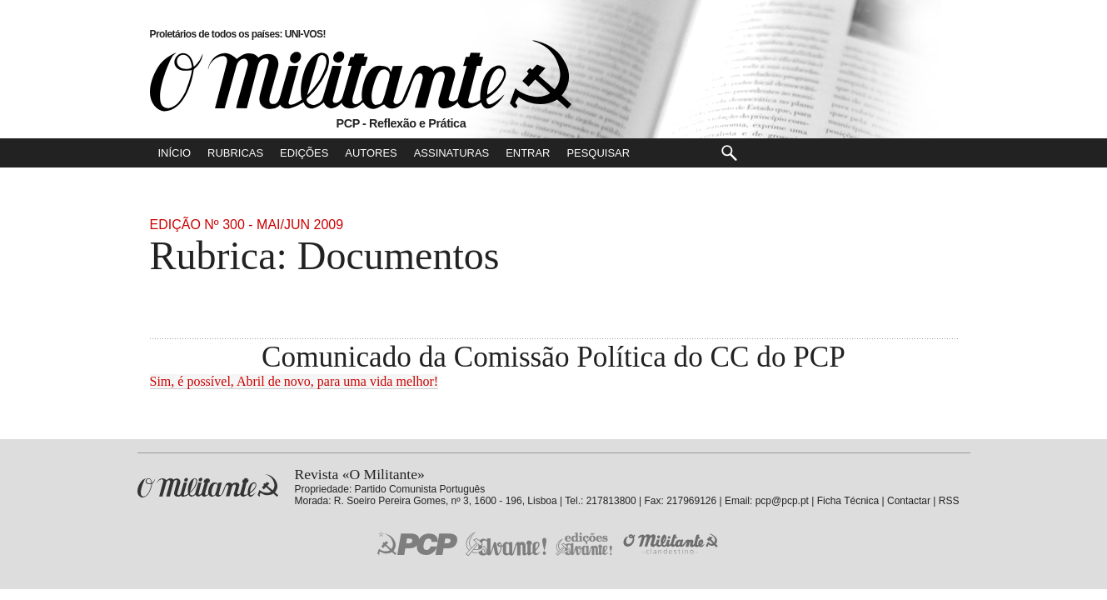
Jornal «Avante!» (506, 544)
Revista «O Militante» (207, 486)
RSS (949, 501)
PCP (417, 543)
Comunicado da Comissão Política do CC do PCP (553, 357)
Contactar (908, 501)
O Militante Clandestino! (672, 544)
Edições (304, 153)
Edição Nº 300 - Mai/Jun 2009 (247, 225)
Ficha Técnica (848, 501)
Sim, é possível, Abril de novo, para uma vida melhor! (294, 381)
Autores (370, 153)
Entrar (528, 153)
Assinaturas (451, 153)
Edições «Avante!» (584, 544)
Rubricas (235, 153)
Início (175, 153)
